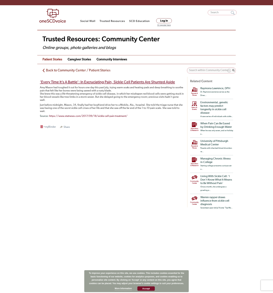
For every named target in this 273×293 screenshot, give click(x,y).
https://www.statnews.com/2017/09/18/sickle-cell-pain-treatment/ (88, 116)
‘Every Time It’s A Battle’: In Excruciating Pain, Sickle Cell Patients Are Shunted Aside (107, 82)
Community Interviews (111, 59)
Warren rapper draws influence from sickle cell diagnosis (214, 201)
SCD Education (139, 21)
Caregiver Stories (79, 59)
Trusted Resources (112, 21)
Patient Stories (52, 59)
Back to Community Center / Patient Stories (78, 70)
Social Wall (87, 21)
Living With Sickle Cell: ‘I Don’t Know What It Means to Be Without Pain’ (216, 180)
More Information (123, 288)
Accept (146, 288)
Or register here (164, 25)
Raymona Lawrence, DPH (215, 88)
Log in (164, 20)
